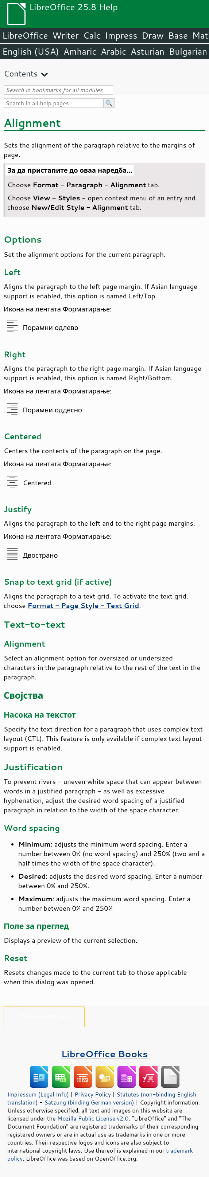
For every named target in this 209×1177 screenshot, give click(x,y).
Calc (92, 35)
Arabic (113, 51)
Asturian (148, 51)
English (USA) (30, 51)
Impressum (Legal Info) (38, 1094)
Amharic (79, 51)
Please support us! (44, 1015)
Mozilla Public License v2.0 (93, 1118)
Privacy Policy (92, 1094)
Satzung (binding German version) (89, 1102)
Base (178, 35)
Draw (152, 35)
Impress (121, 35)
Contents (21, 73)
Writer (65, 35)
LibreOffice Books (104, 1053)
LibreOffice (25, 35)
